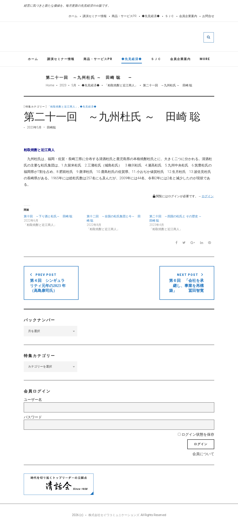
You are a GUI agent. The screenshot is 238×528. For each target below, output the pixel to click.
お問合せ (208, 16)
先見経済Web (129, 37)
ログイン (208, 197)
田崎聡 (51, 128)
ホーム (72, 16)
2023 (63, 86)
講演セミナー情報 (95, 16)
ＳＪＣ (169, 16)
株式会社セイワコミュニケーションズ (113, 515)
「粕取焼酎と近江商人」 (121, 86)
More (205, 59)
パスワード (33, 418)
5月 (73, 86)
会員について (203, 454)
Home (50, 86)
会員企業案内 (188, 16)
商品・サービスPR (124, 16)
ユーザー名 (33, 400)
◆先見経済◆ (151, 16)
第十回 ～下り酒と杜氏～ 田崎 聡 (48, 217)
